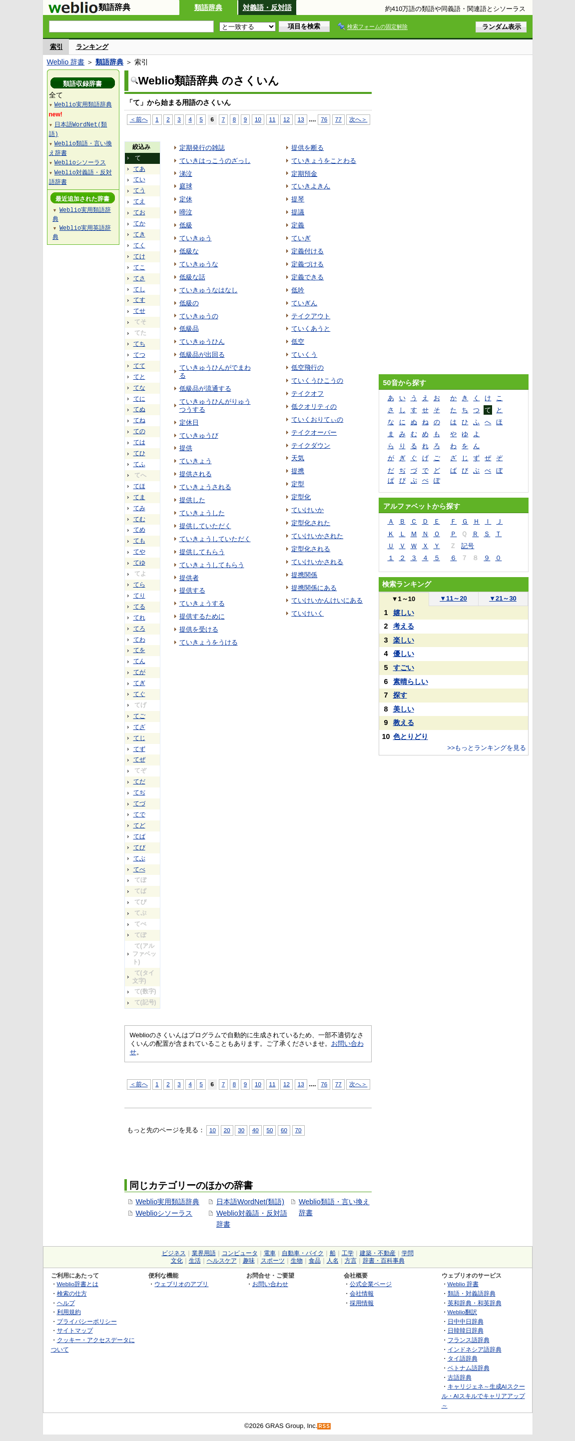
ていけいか (307, 510)
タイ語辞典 (463, 1358)
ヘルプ (66, 1303)
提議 (297, 212)
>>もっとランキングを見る (486, 747)
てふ (139, 464)
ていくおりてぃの (317, 419)
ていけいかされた (317, 536)
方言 (351, 1261)
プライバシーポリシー (87, 1321)
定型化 (301, 497)
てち (139, 343)
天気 (297, 458)
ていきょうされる (205, 487)
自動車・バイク (303, 1253)
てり (139, 595)
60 (284, 1130)
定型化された (310, 523)
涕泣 (185, 173)
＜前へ (139, 119)
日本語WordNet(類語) (250, 1202)
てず (139, 748)
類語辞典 (208, 7)
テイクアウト (310, 316)
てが (139, 672)
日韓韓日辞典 (466, 1330)
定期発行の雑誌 (202, 147)
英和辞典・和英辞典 (475, 1303)
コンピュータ (240, 1253)
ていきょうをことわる (323, 160)
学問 (408, 1253)
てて (139, 365)
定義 (297, 225)
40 (255, 1130)
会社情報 (362, 1293)
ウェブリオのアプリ (181, 1284)
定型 (297, 484)
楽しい (403, 640)
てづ (139, 803)
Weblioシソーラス (164, 1213)
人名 (333, 1261)
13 (301, 119)
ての (139, 431)
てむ (139, 519)
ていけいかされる (317, 562)
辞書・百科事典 (384, 1261)
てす (139, 299)
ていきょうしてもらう (211, 565)
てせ (139, 310)
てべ (139, 869)
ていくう (304, 354)
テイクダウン (310, 445)
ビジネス (174, 1253)
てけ (139, 256)
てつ (139, 354)
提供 (185, 448)
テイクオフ (307, 393)
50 (269, 1130)
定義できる (307, 277)
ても (139, 540)
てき (139, 234)
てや (139, 551)
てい (139, 179)
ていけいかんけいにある (327, 600)
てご (139, 716)
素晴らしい (410, 682)
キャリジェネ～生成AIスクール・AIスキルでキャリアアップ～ (483, 1395)
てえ (139, 201)
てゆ (139, 562)
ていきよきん (310, 186)
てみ (139, 508)
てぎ (139, 683)
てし (139, 289)
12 (286, 119)
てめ (139, 529)
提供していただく (205, 526)
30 (241, 1130)
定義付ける (307, 251)
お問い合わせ (270, 1284)
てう (139, 190)
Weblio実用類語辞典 (168, 1202)
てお (139, 212)
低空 (297, 341)
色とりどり (410, 736)
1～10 (403, 599)
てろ (139, 628)
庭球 (185, 186)
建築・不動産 (378, 1253)
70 (298, 1130)
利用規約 (69, 1312)
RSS (324, 1426)
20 (227, 1130)
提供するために (202, 616)
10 (258, 119)
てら (139, 584)
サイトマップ (75, 1330)
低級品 (189, 328)
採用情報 (362, 1303)
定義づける (307, 264)
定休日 (189, 422)
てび (139, 847)
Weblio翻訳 (462, 1312)
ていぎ (301, 238)
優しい (403, 654)
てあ (139, 168)
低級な (189, 251)
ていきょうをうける (208, 642)
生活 (195, 1261)
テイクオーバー (314, 432)
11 (272, 119)
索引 (56, 46)
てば (139, 836)
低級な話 (192, 277)
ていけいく (307, 613)
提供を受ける (198, 629)
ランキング (92, 46)
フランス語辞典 (469, 1340)
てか (139, 223)
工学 (348, 1253)
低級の (189, 303)
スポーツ (273, 1261)
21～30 (503, 598)
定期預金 (304, 173)
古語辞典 (460, 1377)
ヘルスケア (222, 1261)
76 (324, 119)
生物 (297, 1261)
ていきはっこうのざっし (215, 160)
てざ (139, 726)
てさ (139, 278)
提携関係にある (314, 588)
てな (139, 387)
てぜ (139, 759)
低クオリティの (314, 406)
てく (139, 245)
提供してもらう (202, 552)
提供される (195, 474)
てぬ (139, 409)
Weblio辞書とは (77, 1284)
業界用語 (204, 1253)
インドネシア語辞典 (475, 1349)
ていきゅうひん (202, 341)
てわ (139, 639)
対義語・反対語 (267, 7)
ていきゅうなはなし (208, 290)
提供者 (189, 578)
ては (139, 442)
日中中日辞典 (466, 1321)
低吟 (297, 290)
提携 (297, 471)
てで (139, 814)
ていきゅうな (198, 264)
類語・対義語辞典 (472, 1293)
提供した (192, 500)
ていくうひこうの (317, 380)
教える (403, 722)
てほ (139, 486)
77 (338, 119)
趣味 (249, 1261)
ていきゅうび (198, 435)
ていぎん (304, 303)
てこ (139, 267)
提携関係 (304, 575)
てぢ (139, 792)
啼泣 (185, 212)
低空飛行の (307, 367)
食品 (315, 1261)
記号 (467, 546)
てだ (139, 781)
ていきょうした (202, 513)
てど (139, 825)
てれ (139, 617)
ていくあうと (310, 328)
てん (139, 661)
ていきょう (195, 461)
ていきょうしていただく (215, 539)
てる (139, 606)
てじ (139, 737)
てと (139, 376)
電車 (270, 1253)
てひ (139, 453)
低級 (185, 225)
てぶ (139, 858)
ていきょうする (202, 603)
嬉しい (403, 613)
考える (403, 626)
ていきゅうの (198, 316)
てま (139, 497)
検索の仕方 (72, 1293)
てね (139, 420)
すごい (403, 668)
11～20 (453, 598)
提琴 (297, 199)
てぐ (139, 694)
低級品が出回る (202, 354)
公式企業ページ (371, 1284)
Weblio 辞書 (66, 62)
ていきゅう (195, 238)
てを (139, 650)
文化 (177, 1261)
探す (400, 695)
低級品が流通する (205, 388)
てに (139, 398)
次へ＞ (358, 119)
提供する (192, 590)
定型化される (310, 549)
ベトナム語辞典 (469, 1368)
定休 (185, 199)
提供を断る (307, 147)
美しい (403, 709)
